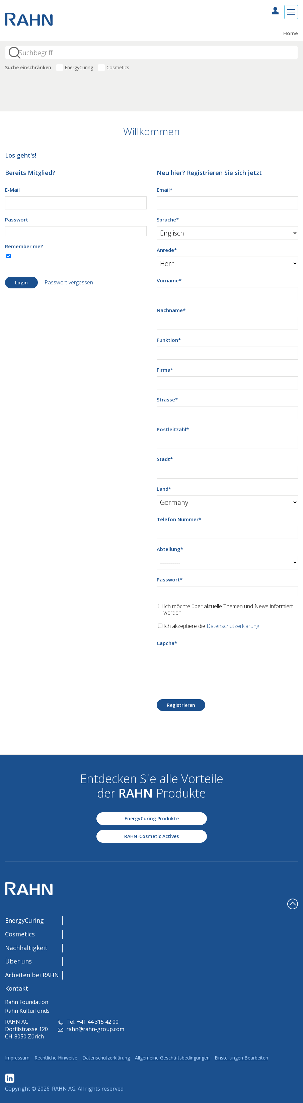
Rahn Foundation (26, 1002)
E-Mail (12, 189)
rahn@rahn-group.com (91, 1029)
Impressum (17, 1057)
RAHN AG (63, 1088)
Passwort (16, 219)
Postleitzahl (173, 429)
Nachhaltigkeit (26, 948)
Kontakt (16, 988)
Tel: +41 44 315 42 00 (88, 1021)
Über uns (18, 961)
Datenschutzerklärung (233, 626)
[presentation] (207, 663)
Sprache (168, 219)
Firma (165, 369)
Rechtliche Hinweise (55, 1057)
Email (164, 189)
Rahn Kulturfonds (27, 1010)
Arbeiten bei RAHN (32, 975)
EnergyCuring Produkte (152, 818)
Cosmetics (117, 67)
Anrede (167, 250)
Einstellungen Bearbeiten (241, 1057)
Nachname (171, 310)
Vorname (169, 280)
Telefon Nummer (179, 519)
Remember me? (24, 246)
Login (21, 282)
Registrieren (181, 705)
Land (164, 488)
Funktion (169, 340)
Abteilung (170, 549)
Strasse (167, 399)
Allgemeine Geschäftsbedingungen (172, 1057)
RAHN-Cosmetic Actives (151, 836)
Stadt (165, 459)
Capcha (167, 643)
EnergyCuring (79, 67)
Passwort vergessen (69, 282)
